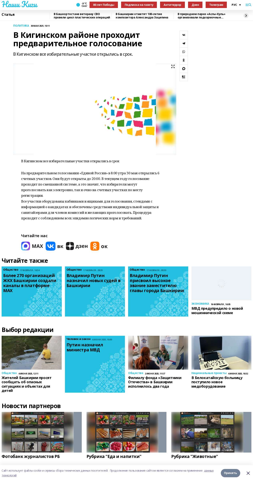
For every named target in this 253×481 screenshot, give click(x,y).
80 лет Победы (103, 5)
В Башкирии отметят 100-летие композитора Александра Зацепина (142, 15)
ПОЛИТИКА (21, 25)
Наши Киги (19, 4)
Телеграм (216, 5)
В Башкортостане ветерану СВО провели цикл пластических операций (82, 15)
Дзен (195, 5)
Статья (8, 14)
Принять (230, 473)
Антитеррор (172, 5)
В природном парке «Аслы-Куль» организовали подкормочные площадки (201, 15)
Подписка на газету (139, 5)
